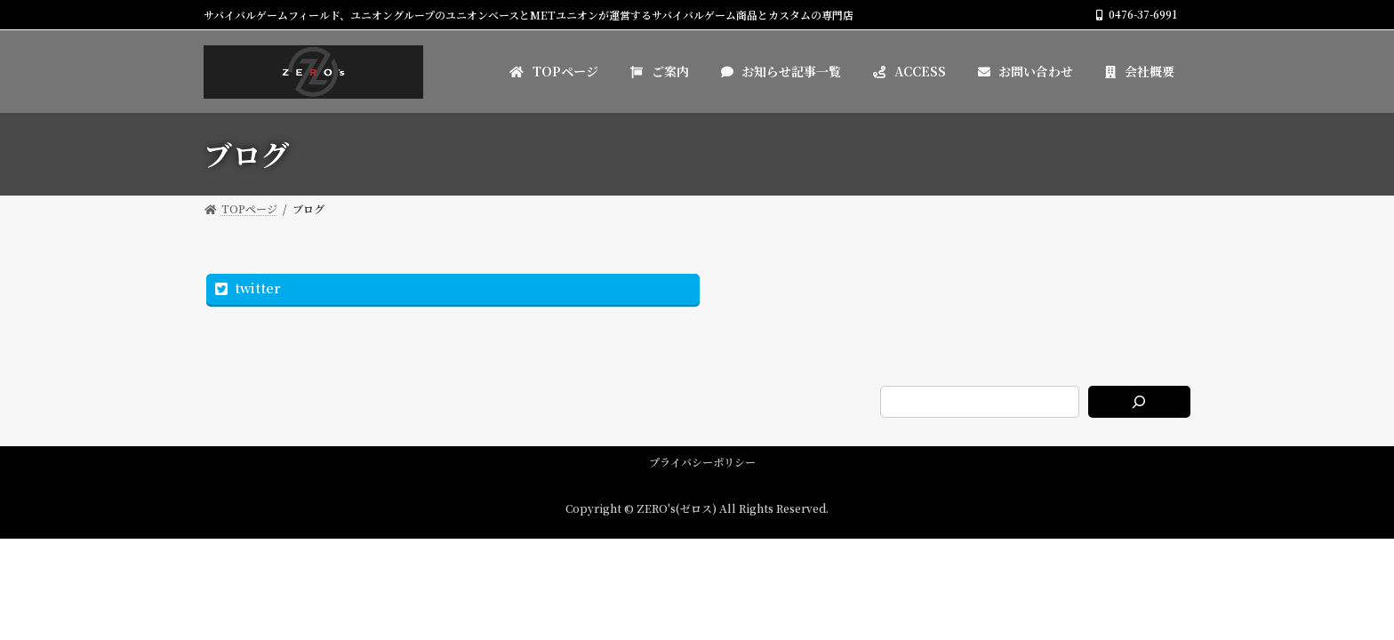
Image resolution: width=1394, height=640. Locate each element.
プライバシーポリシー (702, 461)
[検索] (1139, 402)
